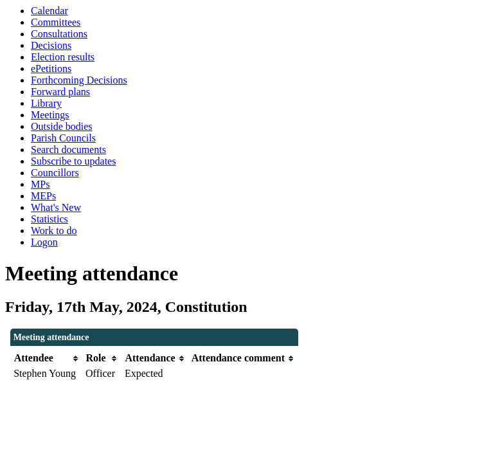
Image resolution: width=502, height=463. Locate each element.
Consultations (59, 33)
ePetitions (51, 68)
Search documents (68, 149)
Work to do (54, 230)
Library (46, 103)
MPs (40, 184)
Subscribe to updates (73, 161)
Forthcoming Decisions (79, 80)
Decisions (51, 45)
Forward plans (60, 91)
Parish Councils (63, 137)
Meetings (50, 114)
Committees (55, 22)
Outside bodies (62, 126)
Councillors (55, 172)
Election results (62, 56)
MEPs (43, 195)
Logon (44, 242)
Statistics (49, 218)
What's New (56, 207)
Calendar (49, 10)
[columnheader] (46, 358)
